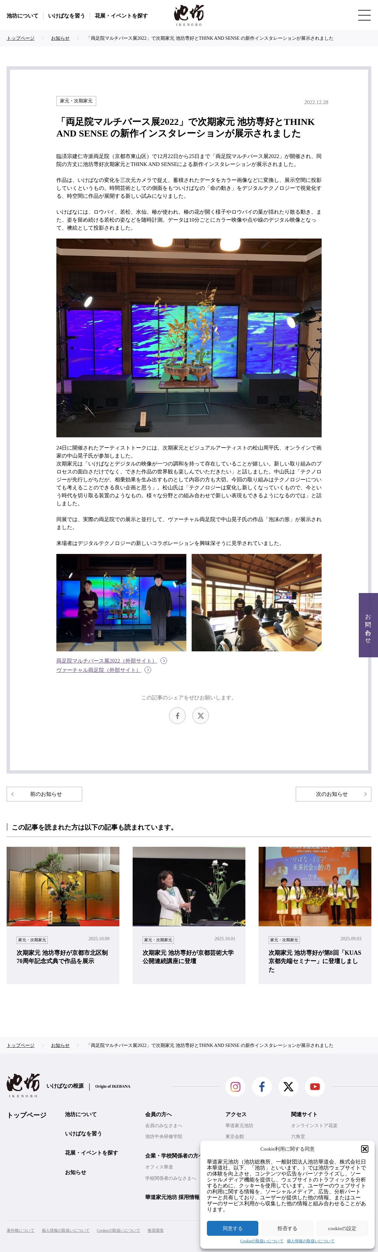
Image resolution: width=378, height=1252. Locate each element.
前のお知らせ (46, 794)
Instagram (235, 1087)
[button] (364, 1149)
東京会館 (234, 1136)
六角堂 (298, 1136)
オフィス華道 (159, 1167)
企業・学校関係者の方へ (174, 1156)
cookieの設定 (342, 1228)
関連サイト (304, 1114)
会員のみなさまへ (163, 1125)
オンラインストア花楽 (314, 1125)
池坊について (22, 16)
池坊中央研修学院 (163, 1136)
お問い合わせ (368, 625)
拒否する (287, 1228)
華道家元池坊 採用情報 (172, 1197)
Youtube (315, 1087)
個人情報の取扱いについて (311, 1241)
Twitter (200, 715)
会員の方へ (158, 1114)
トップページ (26, 1115)
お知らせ (75, 1172)
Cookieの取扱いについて (262, 1241)
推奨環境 (155, 1230)
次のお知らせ (332, 794)
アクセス (236, 1114)
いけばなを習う (66, 16)
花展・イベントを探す (121, 16)
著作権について (20, 1230)
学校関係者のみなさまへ (170, 1178)
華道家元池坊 (239, 1125)
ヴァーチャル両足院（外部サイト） (98, 670)
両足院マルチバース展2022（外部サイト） (106, 661)
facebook (177, 715)
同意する (233, 1228)
